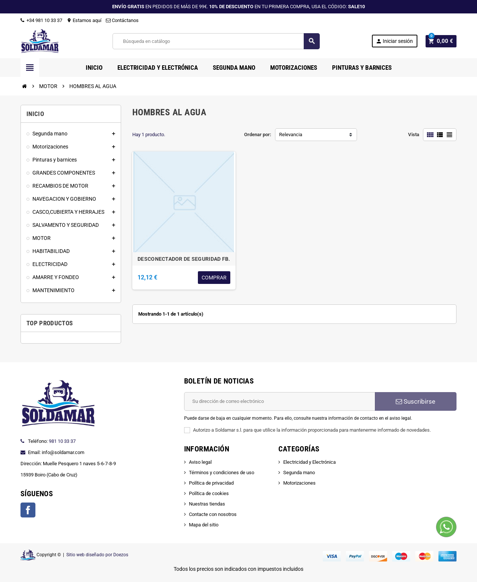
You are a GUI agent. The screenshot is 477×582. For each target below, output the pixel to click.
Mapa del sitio (203, 525)
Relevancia (290, 134)
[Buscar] (217, 41)
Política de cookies (209, 493)
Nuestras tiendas (207, 504)
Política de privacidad (211, 483)
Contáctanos (122, 20)
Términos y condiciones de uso (221, 472)
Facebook (27, 510)
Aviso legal (200, 462)
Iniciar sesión (396, 41)
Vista (413, 134)
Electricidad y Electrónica (309, 462)
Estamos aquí (84, 20)
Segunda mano (299, 472)
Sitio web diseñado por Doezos (97, 554)
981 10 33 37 (62, 441)
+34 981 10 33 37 (41, 20)
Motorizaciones (299, 483)
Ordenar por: (257, 134)
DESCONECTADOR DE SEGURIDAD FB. (184, 259)
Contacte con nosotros (213, 514)
